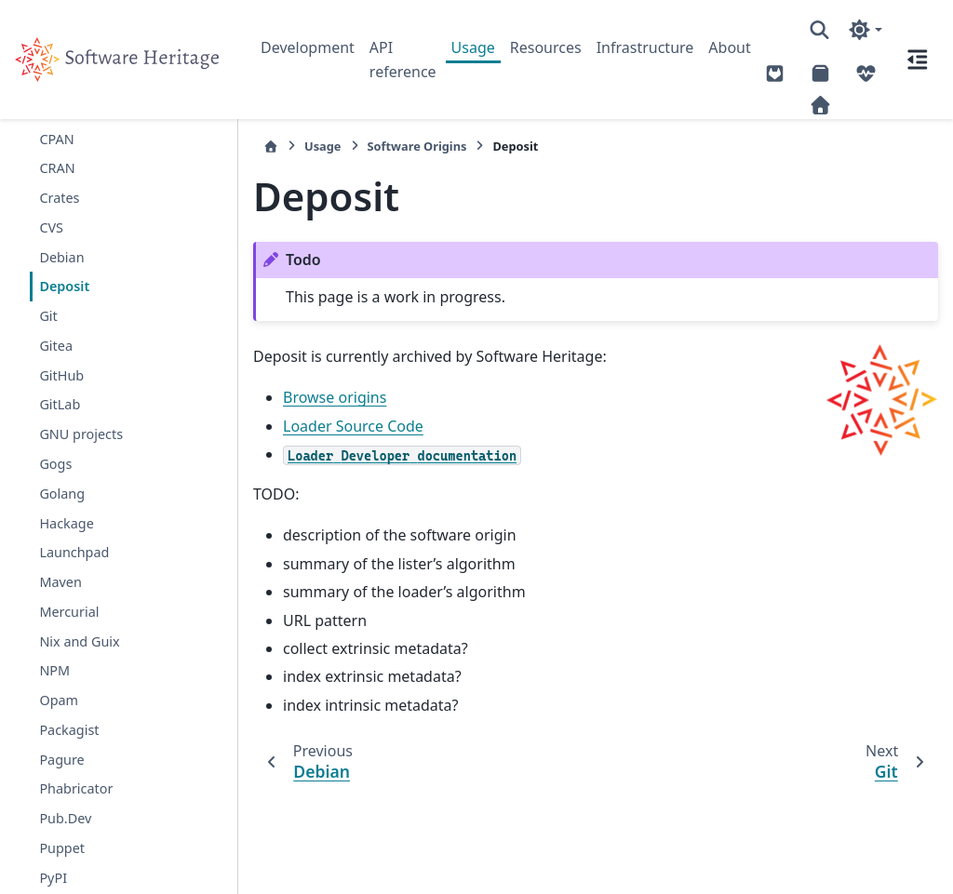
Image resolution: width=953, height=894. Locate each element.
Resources (546, 47)
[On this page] (917, 59)
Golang (62, 493)
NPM (54, 670)
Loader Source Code (353, 426)
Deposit (64, 286)
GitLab (59, 404)
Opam (58, 700)
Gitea (56, 345)
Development (308, 47)
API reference (402, 59)
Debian (61, 257)
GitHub (61, 375)
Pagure (61, 759)
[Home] (270, 146)
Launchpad (74, 552)
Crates (59, 198)
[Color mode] (865, 30)
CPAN (56, 139)
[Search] (819, 30)
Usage (473, 47)
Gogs (55, 464)
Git (48, 316)
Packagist (69, 730)
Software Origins (417, 146)
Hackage (66, 523)
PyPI (53, 878)
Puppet (62, 848)
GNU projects (81, 434)
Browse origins (334, 397)
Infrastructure (645, 47)
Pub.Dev (65, 818)
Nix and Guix (79, 641)
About (729, 47)
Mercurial (69, 611)
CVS (51, 227)
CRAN (56, 168)
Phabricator (76, 788)
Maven (60, 582)
